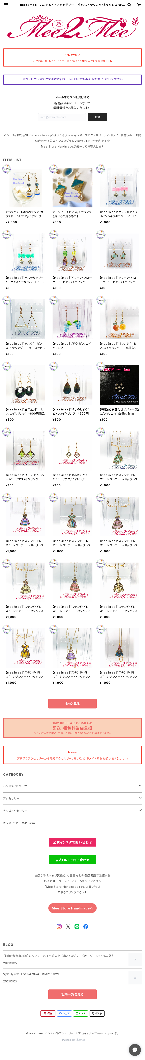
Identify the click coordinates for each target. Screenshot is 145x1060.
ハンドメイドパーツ (15, 786)
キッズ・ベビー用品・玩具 (19, 823)
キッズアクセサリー (15, 810)
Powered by (72, 1039)
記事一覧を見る (72, 994)
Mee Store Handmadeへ (72, 908)
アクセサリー (11, 798)
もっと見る (72, 704)
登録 (97, 117)
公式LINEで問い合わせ (72, 860)
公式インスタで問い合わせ (72, 842)
